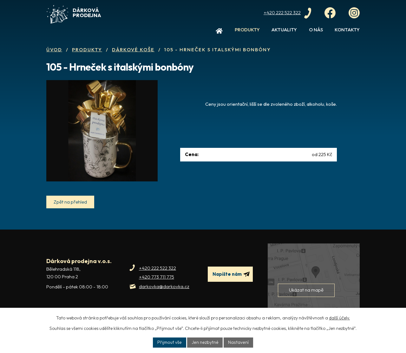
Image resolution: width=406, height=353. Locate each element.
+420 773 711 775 (156, 286)
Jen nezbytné (205, 342)
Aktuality (284, 30)
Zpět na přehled (70, 211)
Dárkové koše (133, 50)
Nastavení (238, 342)
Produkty (247, 30)
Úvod (219, 32)
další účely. (339, 318)
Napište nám (231, 284)
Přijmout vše (170, 342)
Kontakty (347, 30)
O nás (316, 30)
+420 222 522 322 (157, 277)
